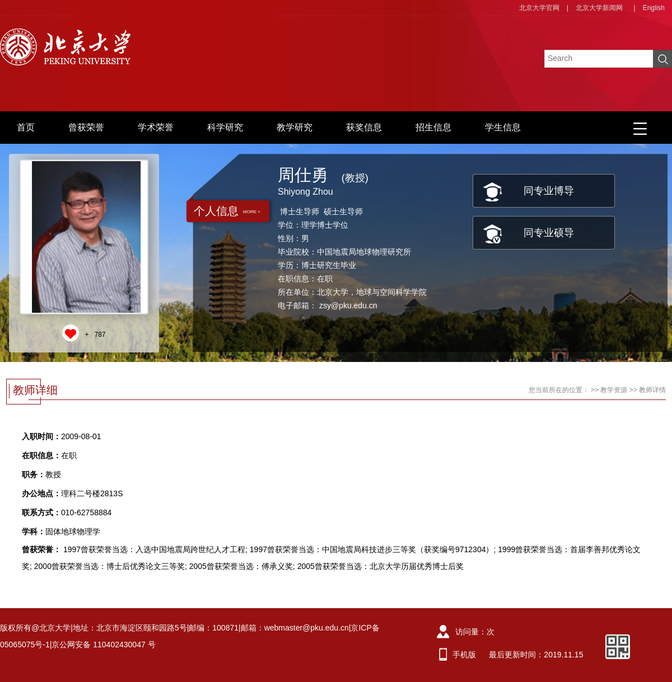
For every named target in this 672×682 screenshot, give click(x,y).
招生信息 (433, 127)
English (654, 8)
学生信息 (503, 127)
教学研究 (294, 127)
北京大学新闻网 (599, 8)
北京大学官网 (539, 8)
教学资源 (613, 390)
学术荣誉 (156, 127)
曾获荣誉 (86, 127)
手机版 (464, 654)
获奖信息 (364, 127)
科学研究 (225, 127)
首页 (26, 127)
